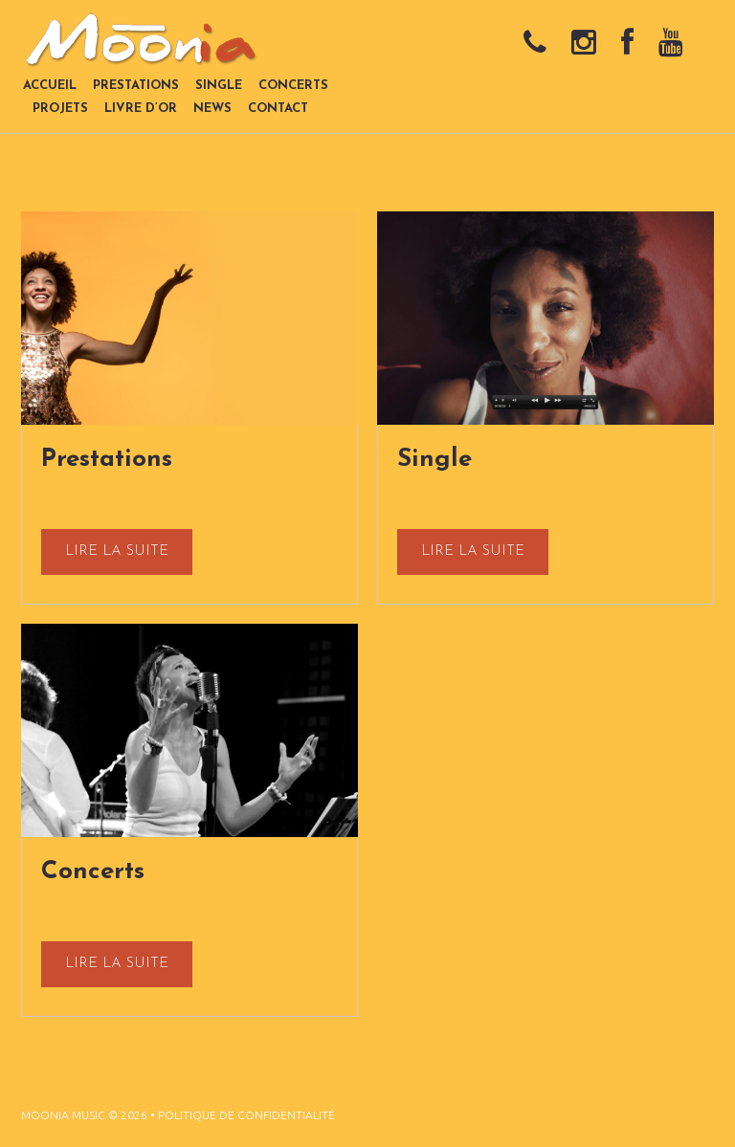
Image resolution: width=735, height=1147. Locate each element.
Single (434, 460)
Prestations (106, 460)
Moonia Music (63, 1115)
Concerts (93, 872)
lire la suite (116, 551)
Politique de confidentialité (246, 1115)
